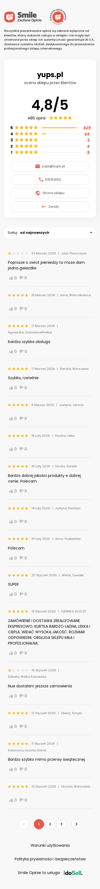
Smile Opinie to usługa (50, 872)
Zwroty (50, 206)
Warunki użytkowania (50, 845)
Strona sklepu (50, 193)
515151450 (50, 179)
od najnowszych (34, 232)
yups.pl (50, 75)
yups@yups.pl (50, 166)
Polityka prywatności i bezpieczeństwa (50, 859)
